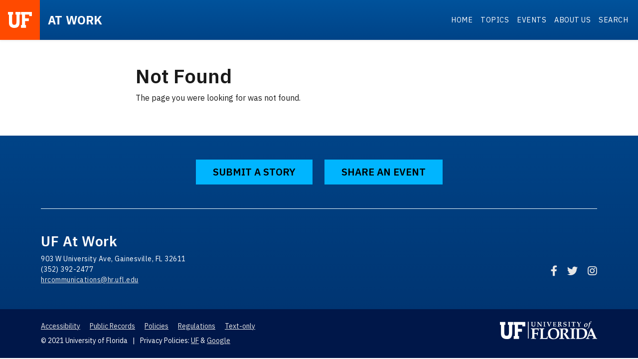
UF (195, 340)
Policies (156, 326)
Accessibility (60, 326)
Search (613, 19)
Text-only (240, 326)
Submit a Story (254, 172)
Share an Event (383, 172)
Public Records (112, 326)
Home (462, 19)
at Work (75, 20)
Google (218, 340)
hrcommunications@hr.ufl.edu (90, 279)
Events (531, 19)
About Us (572, 19)
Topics (494, 19)
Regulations (196, 326)
